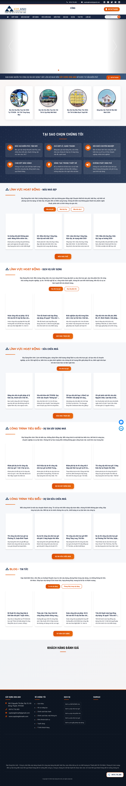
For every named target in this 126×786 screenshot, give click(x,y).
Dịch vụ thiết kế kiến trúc (72, 704)
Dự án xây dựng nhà (56, 428)
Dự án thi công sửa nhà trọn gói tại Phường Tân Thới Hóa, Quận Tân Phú (106, 537)
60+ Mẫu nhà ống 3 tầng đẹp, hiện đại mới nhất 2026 (47, 237)
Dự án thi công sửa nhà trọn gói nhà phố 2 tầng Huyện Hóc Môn (48, 537)
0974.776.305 (73, 2)
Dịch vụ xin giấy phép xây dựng (74, 722)
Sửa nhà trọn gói (63, 415)
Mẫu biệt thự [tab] (63, 209)
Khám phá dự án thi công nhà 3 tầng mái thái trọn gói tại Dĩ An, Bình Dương (77, 466)
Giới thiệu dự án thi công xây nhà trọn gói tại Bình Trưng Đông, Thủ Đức (47, 466)
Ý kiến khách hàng (43, 727)
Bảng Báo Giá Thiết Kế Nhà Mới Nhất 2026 (107, 111)
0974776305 (112, 9)
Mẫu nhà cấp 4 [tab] (77, 209)
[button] (9, 46)
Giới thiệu (15, 17)
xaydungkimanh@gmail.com (92, 2)
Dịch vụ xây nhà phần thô (73, 713)
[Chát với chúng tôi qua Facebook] (121, 422)
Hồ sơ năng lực (43, 707)
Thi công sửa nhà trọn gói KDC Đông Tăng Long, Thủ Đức (77, 537)
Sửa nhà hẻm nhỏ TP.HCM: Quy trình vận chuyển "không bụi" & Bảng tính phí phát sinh (48, 396)
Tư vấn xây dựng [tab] (53, 586)
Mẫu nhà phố (63, 256)
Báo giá (65, 17)
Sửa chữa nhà (46, 17)
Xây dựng (35, 17)
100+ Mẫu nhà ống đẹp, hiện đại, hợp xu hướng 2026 (105, 237)
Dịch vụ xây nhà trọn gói (72, 708)
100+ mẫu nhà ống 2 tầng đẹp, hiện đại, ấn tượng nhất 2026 (76, 237)
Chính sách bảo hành (44, 711)
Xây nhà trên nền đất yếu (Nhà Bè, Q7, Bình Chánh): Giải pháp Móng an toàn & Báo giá (106, 316)
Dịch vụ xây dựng (54, 269)
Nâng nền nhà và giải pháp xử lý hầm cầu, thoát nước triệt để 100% (19, 396)
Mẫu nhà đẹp (25, 17)
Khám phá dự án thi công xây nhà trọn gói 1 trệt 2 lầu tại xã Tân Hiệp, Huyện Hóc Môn (18, 466)
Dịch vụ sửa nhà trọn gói (72, 717)
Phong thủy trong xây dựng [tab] (72, 586)
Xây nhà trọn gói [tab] (56, 289)
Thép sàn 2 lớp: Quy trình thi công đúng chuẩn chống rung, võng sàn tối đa (47, 614)
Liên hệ (88, 17)
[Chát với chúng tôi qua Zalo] (121, 428)
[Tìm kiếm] (118, 16)
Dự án (73, 17)
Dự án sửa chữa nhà (57, 498)
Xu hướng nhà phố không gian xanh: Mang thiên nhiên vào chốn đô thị (18, 237)
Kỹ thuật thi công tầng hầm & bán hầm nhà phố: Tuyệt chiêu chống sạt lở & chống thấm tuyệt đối (19, 614)
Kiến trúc (57, 17)
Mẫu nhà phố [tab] (49, 209)
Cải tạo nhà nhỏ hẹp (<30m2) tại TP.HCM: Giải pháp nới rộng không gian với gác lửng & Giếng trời (77, 396)
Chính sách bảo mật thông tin (47, 715)
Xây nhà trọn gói (63, 336)
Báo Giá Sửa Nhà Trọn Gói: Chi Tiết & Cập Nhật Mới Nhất (48, 111)
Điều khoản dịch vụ (44, 719)
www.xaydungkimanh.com (18, 716)
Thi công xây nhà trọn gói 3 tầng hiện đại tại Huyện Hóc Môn (106, 466)
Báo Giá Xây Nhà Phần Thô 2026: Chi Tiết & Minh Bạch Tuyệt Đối (78, 112)
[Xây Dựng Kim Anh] (8, 17)
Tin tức (80, 17)
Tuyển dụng (41, 723)
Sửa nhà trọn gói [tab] (64, 368)
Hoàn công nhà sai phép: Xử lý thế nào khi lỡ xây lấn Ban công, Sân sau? (19, 316)
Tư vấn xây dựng (63, 633)
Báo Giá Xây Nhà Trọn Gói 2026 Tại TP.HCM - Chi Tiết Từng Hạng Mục (19, 112)
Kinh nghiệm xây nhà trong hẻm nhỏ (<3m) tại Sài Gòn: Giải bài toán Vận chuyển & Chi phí (77, 316)
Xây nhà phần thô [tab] (72, 289)
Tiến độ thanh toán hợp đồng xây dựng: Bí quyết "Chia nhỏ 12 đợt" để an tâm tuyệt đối (48, 316)
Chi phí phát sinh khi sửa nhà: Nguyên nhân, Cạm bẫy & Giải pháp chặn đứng (106, 396)
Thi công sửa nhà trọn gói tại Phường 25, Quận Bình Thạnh (18, 537)
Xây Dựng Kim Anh (57, 778)
